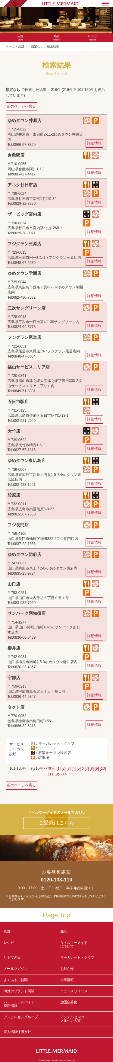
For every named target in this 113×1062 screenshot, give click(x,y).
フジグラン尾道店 (24, 337)
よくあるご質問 (15, 980)
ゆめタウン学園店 (24, 273)
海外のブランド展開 (19, 991)
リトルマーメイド (85, 944)
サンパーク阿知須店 (27, 613)
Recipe (92, 37)
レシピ (28, 944)
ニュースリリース (73, 991)
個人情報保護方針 (17, 1032)
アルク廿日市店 (22, 184)
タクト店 (16, 707)
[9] (97, 768)
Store (20, 37)
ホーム (10, 46)
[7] (87, 768)
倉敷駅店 (16, 155)
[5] (78, 768)
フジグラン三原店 (24, 243)
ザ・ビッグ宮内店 (24, 214)
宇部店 (14, 677)
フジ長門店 (18, 524)
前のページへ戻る (21, 106)
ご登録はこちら (56, 823)
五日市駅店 (18, 401)
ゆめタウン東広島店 (27, 460)
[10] (103, 768)
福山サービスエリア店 (29, 366)
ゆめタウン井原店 (24, 120)
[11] (51, 774)
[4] (74, 768)
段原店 (14, 495)
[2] (63, 768)
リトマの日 (12, 957)
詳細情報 (94, 143)
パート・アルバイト (28, 1004)
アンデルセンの (85, 1019)
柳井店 (14, 648)
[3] (69, 768)
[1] (59, 768)
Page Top (56, 915)
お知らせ (67, 969)
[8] (92, 768)
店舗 (21, 46)
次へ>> (61, 774)
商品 (63, 931)
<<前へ (49, 768)
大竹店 (14, 431)
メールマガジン (15, 969)
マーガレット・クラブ (77, 957)
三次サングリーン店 (27, 308)
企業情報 (67, 980)
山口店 (14, 584)
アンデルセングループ (28, 1019)
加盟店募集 (85, 1004)
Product (56, 37)
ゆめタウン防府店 (24, 554)
